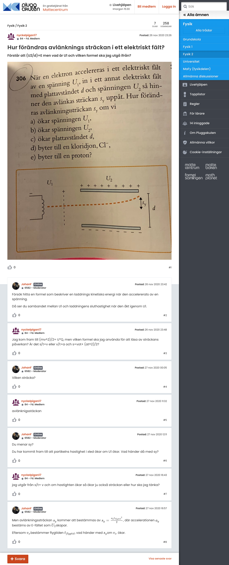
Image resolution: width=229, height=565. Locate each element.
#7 (165, 494)
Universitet (191, 62)
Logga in (169, 7)
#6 (165, 461)
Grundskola (192, 39)
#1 (170, 267)
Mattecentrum (55, 9)
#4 (165, 387)
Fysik (11, 26)
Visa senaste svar (160, 558)
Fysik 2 (22, 26)
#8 (165, 542)
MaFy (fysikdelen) (197, 69)
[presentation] (54, 520)
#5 (165, 420)
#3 (165, 353)
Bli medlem (147, 7)
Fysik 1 (187, 47)
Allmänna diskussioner (200, 76)
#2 (165, 315)
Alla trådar (204, 30)
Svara (20, 558)
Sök (185, 7)
